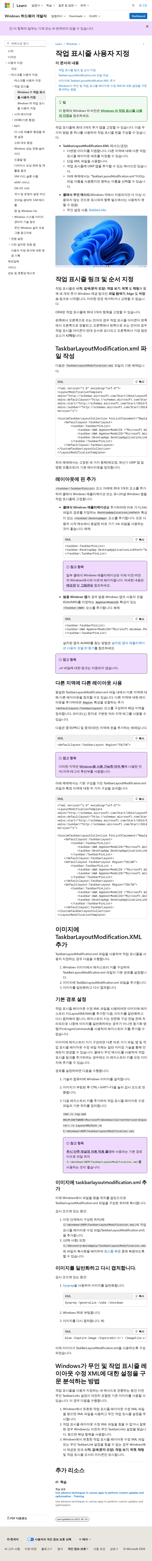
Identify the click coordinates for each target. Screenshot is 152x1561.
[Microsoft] (7, 5)
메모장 (71, 585)
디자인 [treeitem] (12, 57)
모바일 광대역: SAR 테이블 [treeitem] (29, 202)
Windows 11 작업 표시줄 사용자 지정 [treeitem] (31, 94)
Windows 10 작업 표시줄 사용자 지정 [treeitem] (31, 105)
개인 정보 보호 (77, 1549)
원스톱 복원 (112, 1251)
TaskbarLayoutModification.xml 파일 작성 (83, 75)
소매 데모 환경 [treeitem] (23, 143)
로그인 (143, 5)
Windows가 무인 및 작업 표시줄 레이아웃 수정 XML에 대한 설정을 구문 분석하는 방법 (103, 87)
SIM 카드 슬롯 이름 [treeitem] (26, 176)
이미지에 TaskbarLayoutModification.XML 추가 (87, 80)
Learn (58, 44)
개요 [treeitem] (14, 69)
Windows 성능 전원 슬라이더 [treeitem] (29, 151)
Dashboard (138, 16)
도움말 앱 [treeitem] (20, 159)
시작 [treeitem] (10, 51)
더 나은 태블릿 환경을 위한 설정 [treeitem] (29, 134)
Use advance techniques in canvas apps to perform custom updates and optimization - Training (99, 1494)
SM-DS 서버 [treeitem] (21, 188)
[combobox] (25, 43)
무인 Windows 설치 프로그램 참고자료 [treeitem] (29, 230)
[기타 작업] (143, 44)
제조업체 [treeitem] (13, 261)
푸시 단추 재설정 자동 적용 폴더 (88, 1151)
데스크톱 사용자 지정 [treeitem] (27, 80)
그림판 (85, 585)
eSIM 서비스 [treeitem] (22, 182)
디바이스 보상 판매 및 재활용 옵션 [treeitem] (29, 167)
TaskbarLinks (97, 210)
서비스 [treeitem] (12, 267)
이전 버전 (31, 1549)
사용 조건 (99, 1549)
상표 (113, 1549)
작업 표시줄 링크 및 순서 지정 (77, 70)
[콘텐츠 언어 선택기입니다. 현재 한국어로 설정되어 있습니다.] (13, 1539)
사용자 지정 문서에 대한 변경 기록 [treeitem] (28, 252)
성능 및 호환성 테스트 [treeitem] (21, 273)
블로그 (45, 1549)
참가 (60, 1549)
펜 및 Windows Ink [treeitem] (25, 211)
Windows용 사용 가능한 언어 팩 (101, 766)
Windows (71, 44)
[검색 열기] (133, 5)
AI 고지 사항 (12, 1549)
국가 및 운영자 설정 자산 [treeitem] (29, 194)
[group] (101, 421)
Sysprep (68, 1285)
